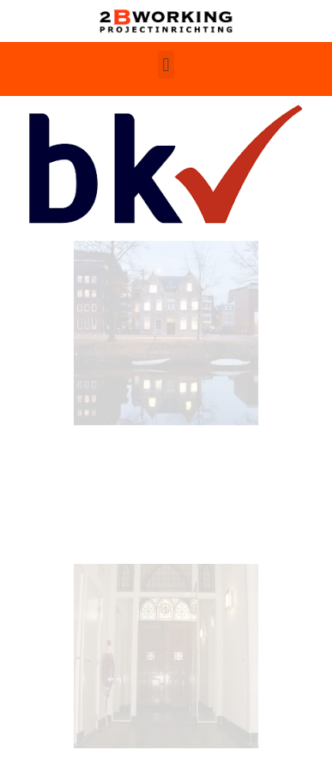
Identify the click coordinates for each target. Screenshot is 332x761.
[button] (166, 65)
